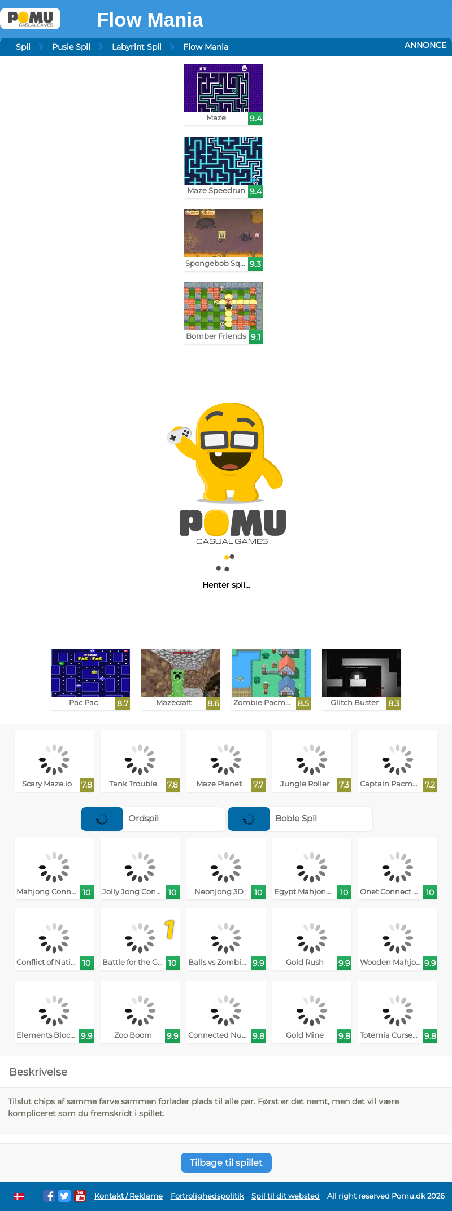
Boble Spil (272, 818)
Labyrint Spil (137, 47)
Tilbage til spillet (226, 1162)
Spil (23, 47)
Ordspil (120, 818)
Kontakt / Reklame (128, 1196)
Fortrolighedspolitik (207, 1196)
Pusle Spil (71, 47)
